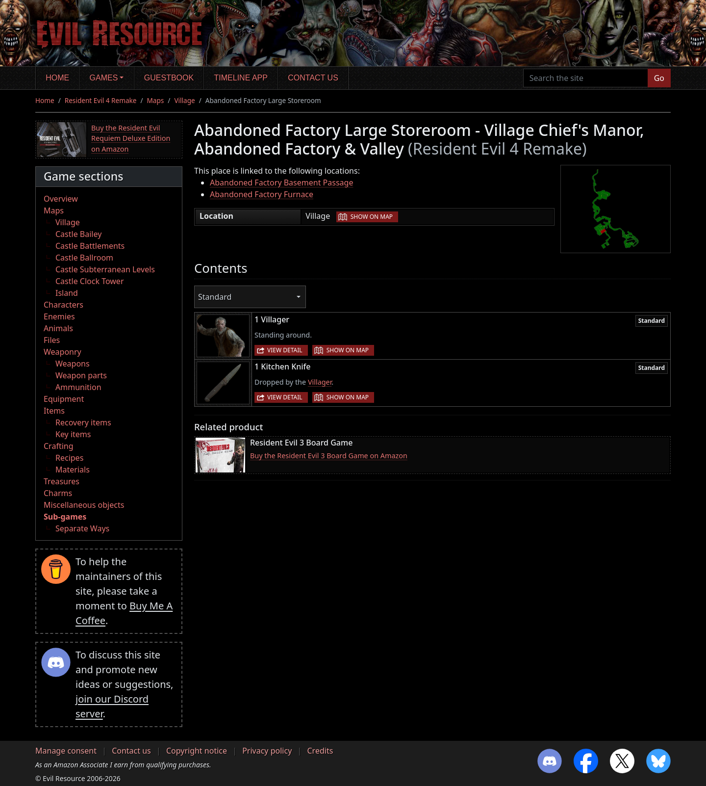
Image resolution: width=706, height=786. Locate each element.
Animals (58, 328)
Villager (319, 382)
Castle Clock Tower (89, 281)
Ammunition (78, 387)
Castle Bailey (78, 234)
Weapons (72, 363)
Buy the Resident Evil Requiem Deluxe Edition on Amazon (130, 138)
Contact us (313, 78)
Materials (72, 469)
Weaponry (62, 351)
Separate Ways (82, 528)
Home (57, 78)
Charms (58, 493)
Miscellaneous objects (84, 504)
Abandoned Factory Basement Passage (281, 182)
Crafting (59, 446)
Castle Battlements (90, 245)
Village (184, 100)
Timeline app (241, 78)
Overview (61, 198)
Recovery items (83, 422)
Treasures (61, 481)
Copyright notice (196, 750)
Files (52, 340)
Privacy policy (267, 750)
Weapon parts (81, 375)
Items (54, 410)
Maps (155, 100)
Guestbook (169, 78)
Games (104, 78)
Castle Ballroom (84, 257)
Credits (320, 750)
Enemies (59, 316)
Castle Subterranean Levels (105, 269)
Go (659, 78)
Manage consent (66, 750)
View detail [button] (285, 350)
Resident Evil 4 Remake (101, 100)
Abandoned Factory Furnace (261, 194)
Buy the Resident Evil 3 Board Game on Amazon (328, 455)
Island (66, 293)
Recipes (69, 457)
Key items (73, 434)
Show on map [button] (372, 216)
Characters (63, 304)
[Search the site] (585, 78)
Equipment (64, 398)
